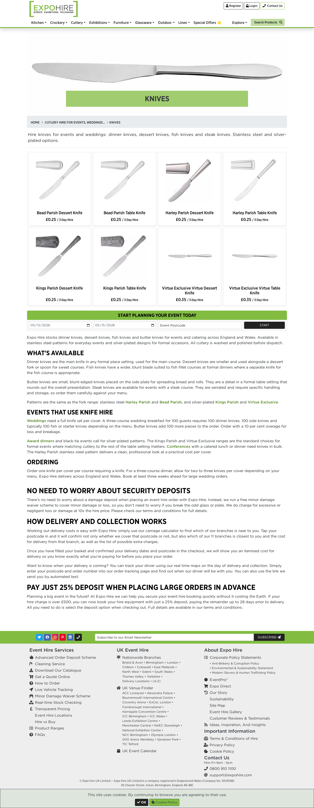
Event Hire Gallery (226, 711)
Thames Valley (133, 676)
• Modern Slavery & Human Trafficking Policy (243, 673)
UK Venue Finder (137, 688)
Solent (146, 672)
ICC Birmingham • (135, 716)
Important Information (229, 731)
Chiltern (128, 667)
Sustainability (222, 699)
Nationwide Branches (141, 657)
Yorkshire (153, 676)
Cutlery (77, 22)
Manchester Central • (137, 725)
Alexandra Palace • (161, 693)
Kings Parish (227, 402)
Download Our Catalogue (58, 670)
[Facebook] (47, 637)
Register (233, 6)
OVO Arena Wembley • (139, 739)
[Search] (268, 22)
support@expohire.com (231, 775)
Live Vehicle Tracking (54, 689)
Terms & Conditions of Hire (234, 738)
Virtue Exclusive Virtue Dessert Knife (189, 290)
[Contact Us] (272, 5)
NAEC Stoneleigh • (168, 725)
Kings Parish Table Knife (124, 288)
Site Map (217, 705)
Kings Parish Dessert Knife (59, 288)
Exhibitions (98, 22)
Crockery (57, 22)
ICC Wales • (158, 716)
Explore (238, 22)
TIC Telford (130, 744)
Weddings (36, 420)
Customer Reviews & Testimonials (240, 718)
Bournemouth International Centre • (148, 698)
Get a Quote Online (52, 676)
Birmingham (155, 662)
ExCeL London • (161, 702)
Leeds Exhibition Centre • (141, 721)
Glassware (143, 22)
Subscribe (269, 637)
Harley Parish (138, 402)
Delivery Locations (135, 681)
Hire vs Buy (45, 721)
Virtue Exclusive (263, 402)
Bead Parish (171, 402)
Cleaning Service (50, 664)
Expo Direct (220, 686)
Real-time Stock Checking (58, 702)
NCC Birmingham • (136, 735)
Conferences (178, 446)
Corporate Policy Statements (235, 657)
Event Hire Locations (53, 715)
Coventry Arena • (135, 702)
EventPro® (219, 679)
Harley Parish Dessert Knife (190, 212)
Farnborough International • (143, 707)
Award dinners (40, 441)
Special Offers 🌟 (208, 22)
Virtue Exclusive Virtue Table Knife (254, 290)
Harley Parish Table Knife (255, 212)
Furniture (121, 22)
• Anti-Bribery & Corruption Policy (234, 663)
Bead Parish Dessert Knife (59, 212)
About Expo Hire (223, 650)
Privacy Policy (222, 745)
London (172, 662)
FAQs (40, 734)
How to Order (47, 683)
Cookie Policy (222, 751)
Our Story (218, 692)
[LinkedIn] (70, 637)
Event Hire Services (51, 650)
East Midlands (164, 667)
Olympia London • (164, 735)
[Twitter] (39, 637)
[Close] (141, 802)
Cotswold (144, 667)
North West (130, 672)
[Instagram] (55, 637)
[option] (59, 182)
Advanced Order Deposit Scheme (65, 657)
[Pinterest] (63, 637)
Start (264, 325)
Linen (182, 22)
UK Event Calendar (139, 751)
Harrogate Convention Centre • (145, 712)
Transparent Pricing (52, 709)
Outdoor (165, 22)
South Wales (163, 672)
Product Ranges (49, 728)
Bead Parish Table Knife (124, 212)
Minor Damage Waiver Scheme (62, 696)
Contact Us (216, 757)
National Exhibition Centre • (142, 730)
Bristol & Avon (132, 662)
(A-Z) (157, 681)
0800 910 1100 (223, 768)
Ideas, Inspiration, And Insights (238, 724)
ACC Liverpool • (134, 693)
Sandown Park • (169, 739)
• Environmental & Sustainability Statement (241, 668)
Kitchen (37, 22)
